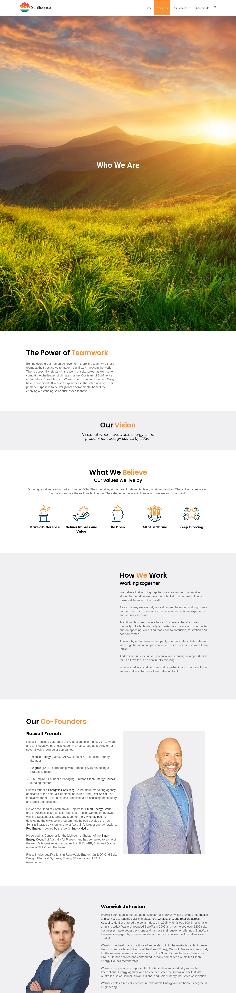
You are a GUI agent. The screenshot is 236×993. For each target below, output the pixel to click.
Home (148, 8)
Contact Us (202, 8)
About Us (162, 8)
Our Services (182, 8)
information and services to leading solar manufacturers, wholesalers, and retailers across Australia (154, 918)
